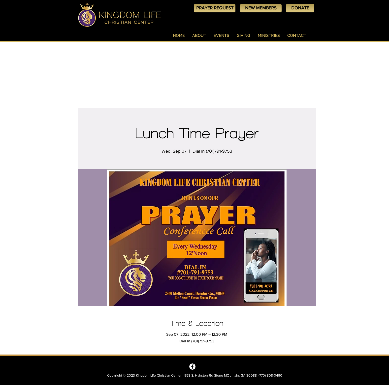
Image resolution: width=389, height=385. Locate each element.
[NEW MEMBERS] (261, 8)
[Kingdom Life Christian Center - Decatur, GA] (192, 366)
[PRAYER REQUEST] (214, 8)
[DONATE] (300, 8)
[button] (199, 35)
